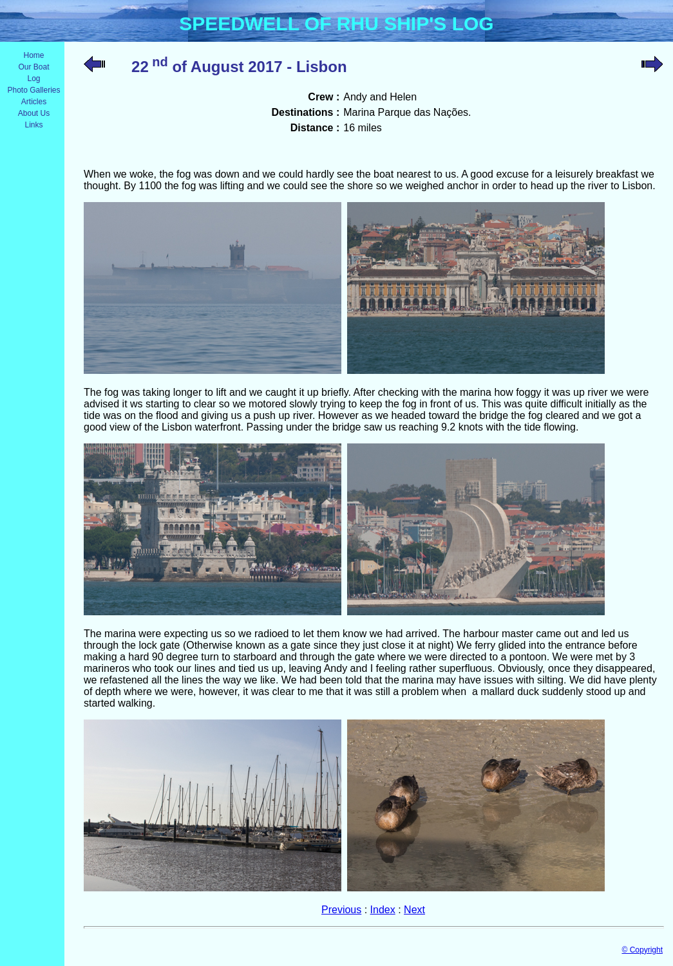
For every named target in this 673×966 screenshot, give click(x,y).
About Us (34, 113)
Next (414, 909)
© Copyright (642, 949)
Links (33, 124)
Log (33, 78)
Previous (341, 909)
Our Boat (33, 66)
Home (33, 55)
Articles (33, 101)
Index (382, 909)
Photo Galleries (33, 90)
